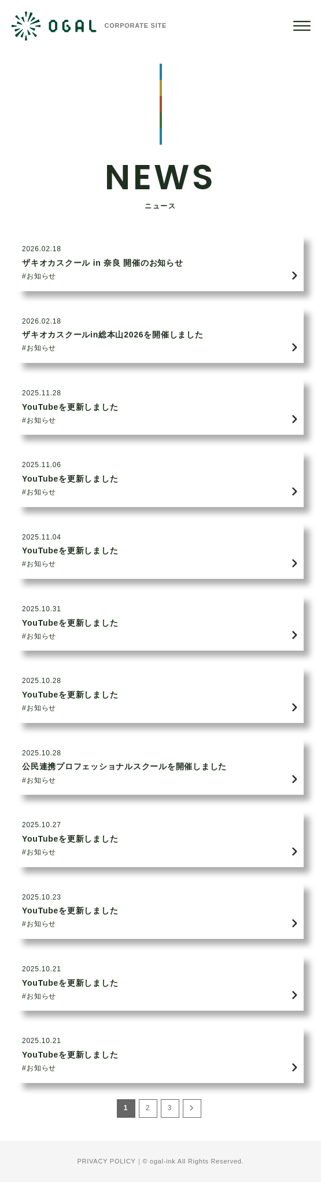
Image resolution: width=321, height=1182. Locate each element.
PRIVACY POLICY (107, 1161)
